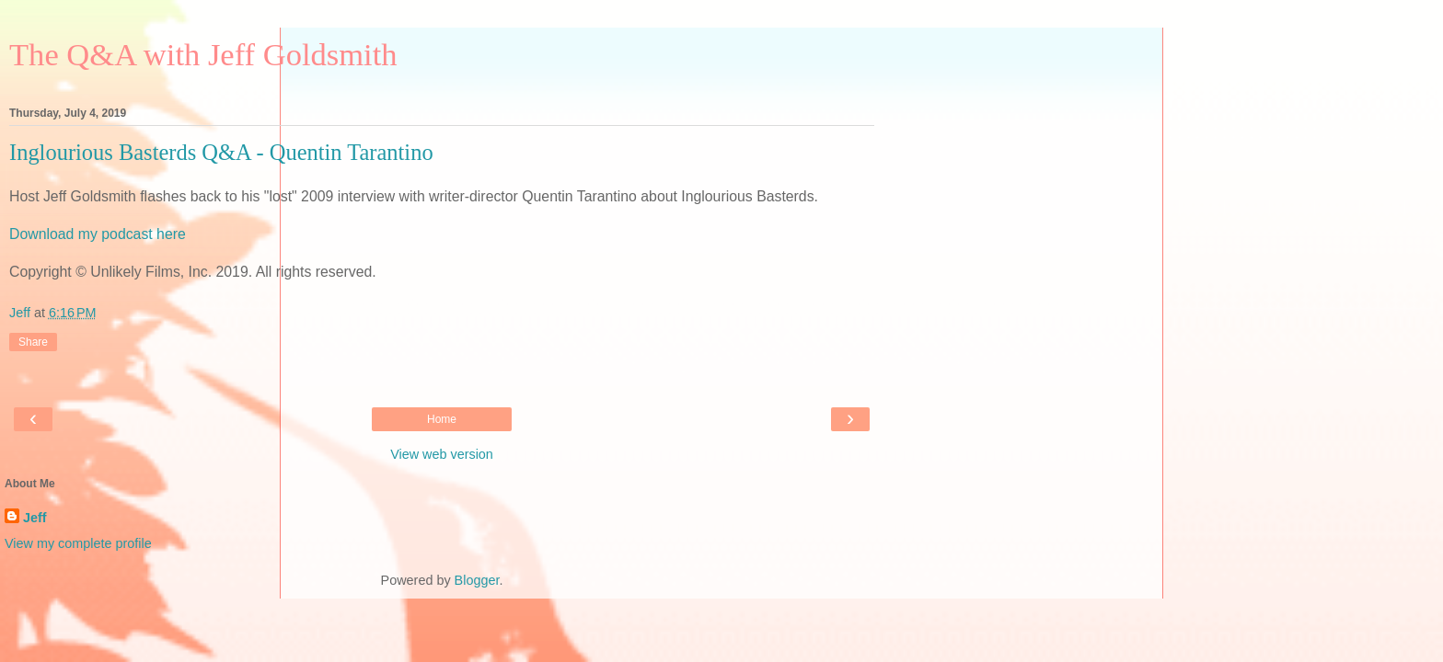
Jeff (35, 517)
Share (33, 342)
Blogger (477, 580)
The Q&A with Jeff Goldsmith (203, 54)
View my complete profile (78, 543)
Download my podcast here (97, 234)
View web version (441, 454)
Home (441, 419)
